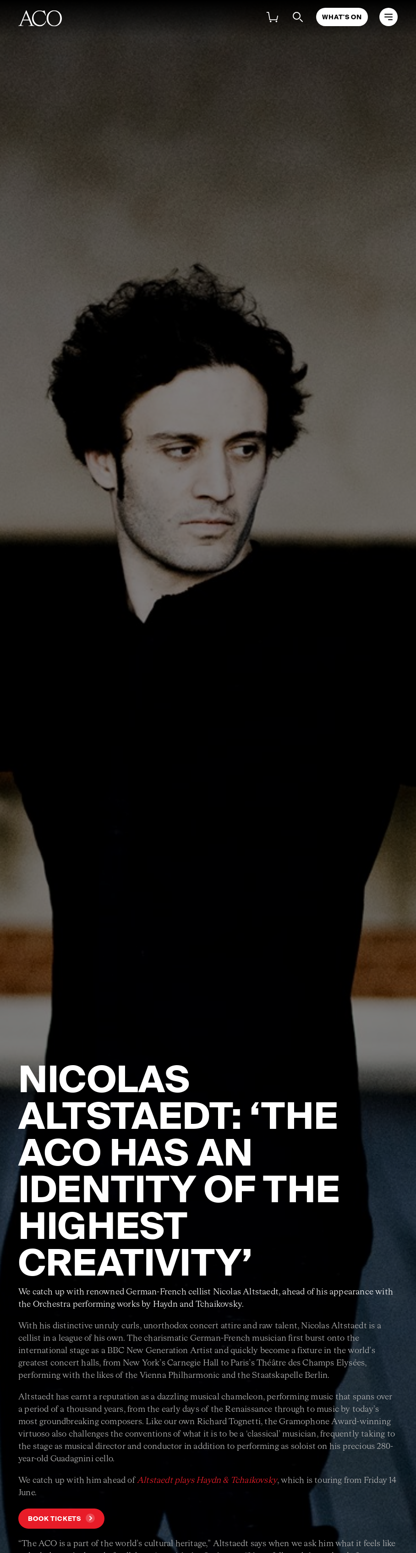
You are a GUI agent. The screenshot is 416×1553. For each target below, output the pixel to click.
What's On (342, 17)
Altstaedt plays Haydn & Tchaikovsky (207, 1480)
